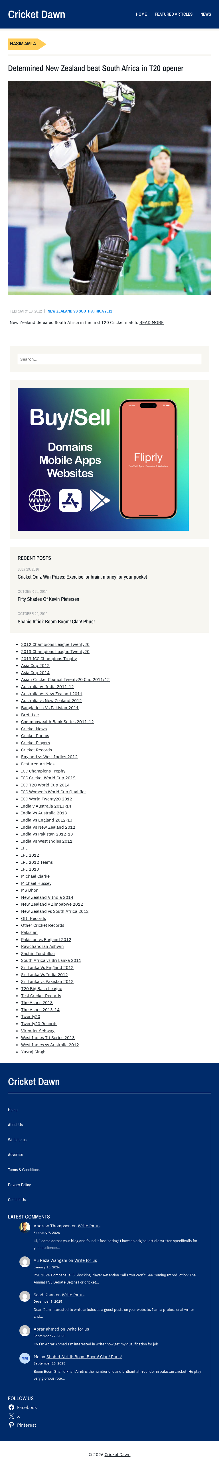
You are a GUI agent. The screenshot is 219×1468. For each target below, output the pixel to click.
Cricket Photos (35, 735)
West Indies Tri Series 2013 (48, 1037)
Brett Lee (30, 714)
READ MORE (151, 322)
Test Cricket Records (41, 995)
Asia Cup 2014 (35, 672)
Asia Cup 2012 (35, 665)
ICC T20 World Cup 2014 (45, 785)
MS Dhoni (30, 890)
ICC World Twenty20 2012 (46, 799)
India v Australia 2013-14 (46, 806)
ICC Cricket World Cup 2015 (48, 777)
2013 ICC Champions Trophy (49, 658)
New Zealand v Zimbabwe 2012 (52, 904)
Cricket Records (36, 750)
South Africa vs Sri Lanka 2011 (51, 960)
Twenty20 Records (39, 1023)
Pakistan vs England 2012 (46, 939)
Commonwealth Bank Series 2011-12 (57, 721)
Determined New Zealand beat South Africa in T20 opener (95, 68)
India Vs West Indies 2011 (46, 841)
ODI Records (33, 918)
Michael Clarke (35, 876)
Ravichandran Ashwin (42, 946)
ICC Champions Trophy (43, 771)
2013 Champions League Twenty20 (55, 651)
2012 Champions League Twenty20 (55, 644)
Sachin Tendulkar (38, 953)
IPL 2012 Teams (37, 862)
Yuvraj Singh (33, 1052)
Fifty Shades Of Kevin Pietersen (48, 599)
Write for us (89, 1225)
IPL (24, 848)
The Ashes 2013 (37, 1002)
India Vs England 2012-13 (46, 820)
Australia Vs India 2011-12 (47, 686)
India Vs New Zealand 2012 (48, 827)
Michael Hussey (36, 883)
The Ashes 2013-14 (40, 1009)
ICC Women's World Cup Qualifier (53, 791)
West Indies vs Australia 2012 (50, 1044)
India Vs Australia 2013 (44, 813)
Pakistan (29, 932)
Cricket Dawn (36, 14)
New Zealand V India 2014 (47, 897)
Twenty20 (30, 1016)
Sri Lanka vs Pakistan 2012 (47, 981)
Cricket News (34, 728)
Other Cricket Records (42, 925)
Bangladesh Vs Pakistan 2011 (50, 707)
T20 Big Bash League (41, 988)
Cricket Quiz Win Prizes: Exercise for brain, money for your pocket (82, 576)
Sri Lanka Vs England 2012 (47, 967)
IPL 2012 (30, 855)
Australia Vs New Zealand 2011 (51, 693)
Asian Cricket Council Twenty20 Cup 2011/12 (65, 679)
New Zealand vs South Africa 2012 (80, 311)
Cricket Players (35, 742)
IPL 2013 (30, 869)
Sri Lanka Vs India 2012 (44, 974)
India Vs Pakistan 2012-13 (47, 834)
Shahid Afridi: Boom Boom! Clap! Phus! (56, 621)
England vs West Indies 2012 (49, 756)
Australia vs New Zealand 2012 (51, 700)
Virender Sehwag (37, 1030)
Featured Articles (37, 764)
